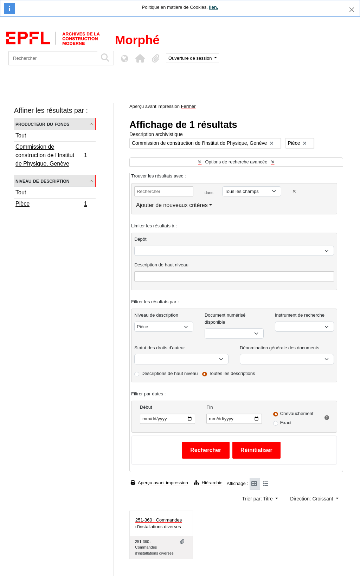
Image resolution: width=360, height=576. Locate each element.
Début (146, 407)
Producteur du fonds (42, 124)
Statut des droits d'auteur (159, 347)
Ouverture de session (190, 58)
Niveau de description (42, 180)
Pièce (51, 204)
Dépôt (140, 239)
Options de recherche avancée (236, 161)
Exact (286, 422)
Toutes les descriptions (232, 373)
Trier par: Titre (258, 498)
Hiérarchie (208, 482)
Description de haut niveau (161, 264)
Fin (209, 407)
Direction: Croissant (312, 498)
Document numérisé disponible (225, 318)
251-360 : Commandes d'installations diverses (158, 523)
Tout (20, 135)
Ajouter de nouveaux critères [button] (172, 205)
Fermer (188, 106)
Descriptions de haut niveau (169, 373)
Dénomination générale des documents (279, 347)
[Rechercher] (52, 58)
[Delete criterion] (294, 191)
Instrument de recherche (299, 315)
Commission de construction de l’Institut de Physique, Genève (51, 155)
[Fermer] (352, 9)
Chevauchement (297, 413)
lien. (213, 7)
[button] (140, 58)
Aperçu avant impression (159, 482)
